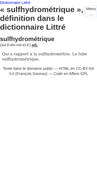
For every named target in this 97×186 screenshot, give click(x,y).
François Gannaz (31, 73)
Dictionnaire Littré (15, 2)
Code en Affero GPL (71, 73)
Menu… (91, 11)
